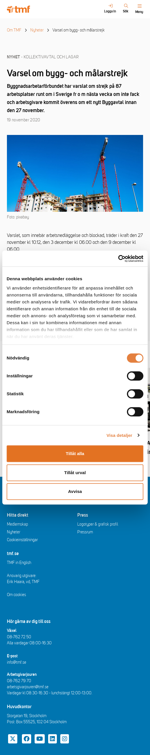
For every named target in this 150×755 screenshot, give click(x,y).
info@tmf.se (16, 662)
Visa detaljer (119, 435)
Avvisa (75, 491)
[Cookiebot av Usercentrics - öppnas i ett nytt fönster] (118, 258)
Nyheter (37, 30)
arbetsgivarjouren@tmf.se (27, 687)
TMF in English (19, 563)
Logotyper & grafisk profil (97, 524)
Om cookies (16, 595)
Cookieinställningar (22, 540)
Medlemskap (17, 524)
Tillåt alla (75, 453)
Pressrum (85, 532)
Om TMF (14, 30)
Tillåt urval (75, 472)
